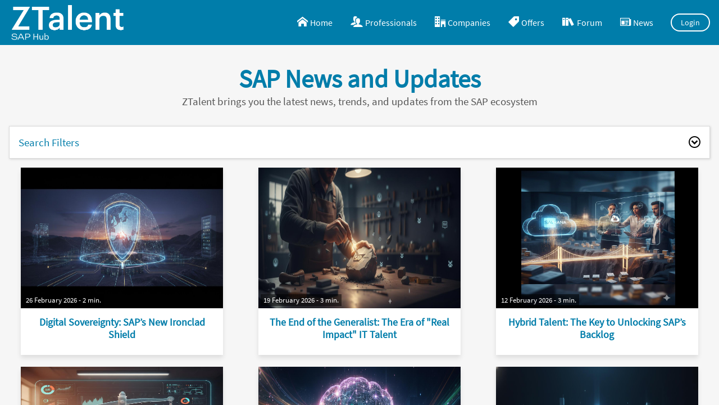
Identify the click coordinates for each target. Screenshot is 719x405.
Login (690, 22)
